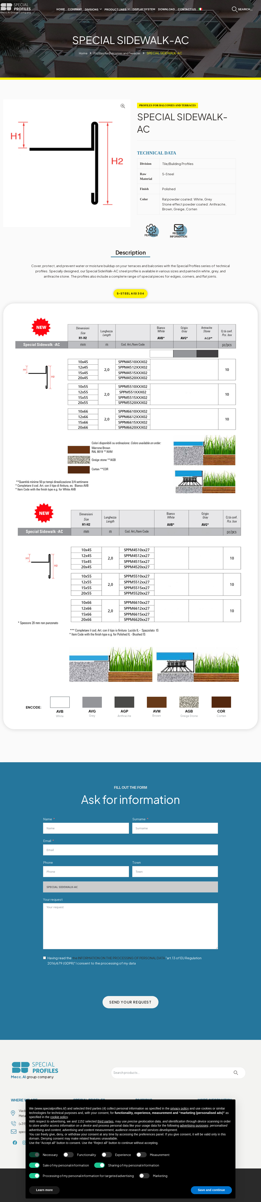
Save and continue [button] (211, 1190)
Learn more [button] (44, 1190)
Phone (48, 862)
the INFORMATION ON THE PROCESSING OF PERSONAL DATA (118, 958)
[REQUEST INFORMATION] (178, 228)
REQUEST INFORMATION (178, 236)
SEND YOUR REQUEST (130, 1002)
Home (79, 53)
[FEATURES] (151, 230)
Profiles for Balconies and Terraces (117, 53)
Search (236, 1072)
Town (136, 862)
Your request (53, 899)
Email (47, 841)
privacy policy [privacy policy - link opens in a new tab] (179, 1108)
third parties (105, 1121)
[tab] (130, 293)
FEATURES (151, 236)
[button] (123, 106)
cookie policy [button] (59, 1117)
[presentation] (76, 979)
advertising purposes (194, 1125)
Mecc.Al (19, 1076)
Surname (139, 819)
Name (47, 819)
